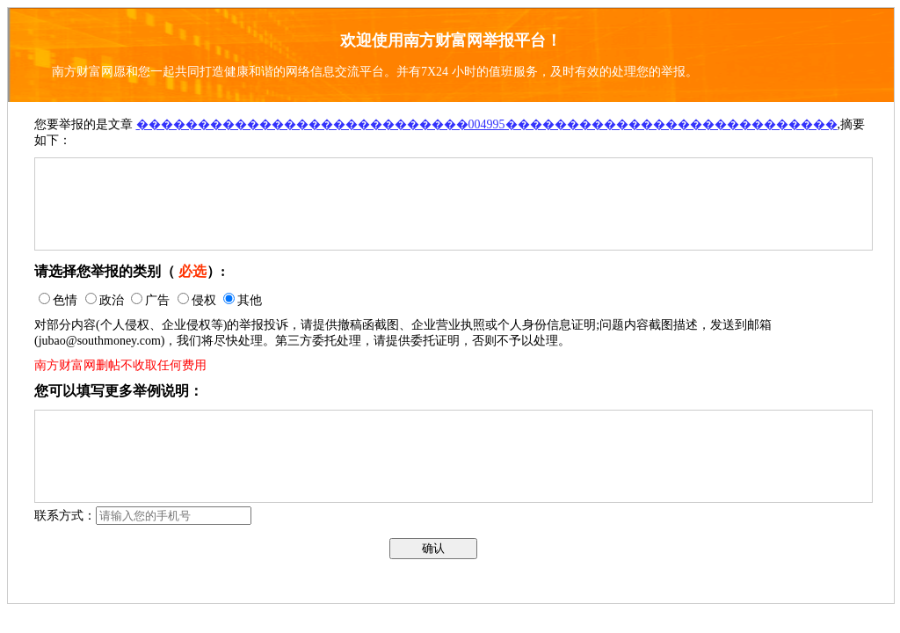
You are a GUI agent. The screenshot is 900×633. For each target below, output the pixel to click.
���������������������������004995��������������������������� (487, 124)
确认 (433, 548)
